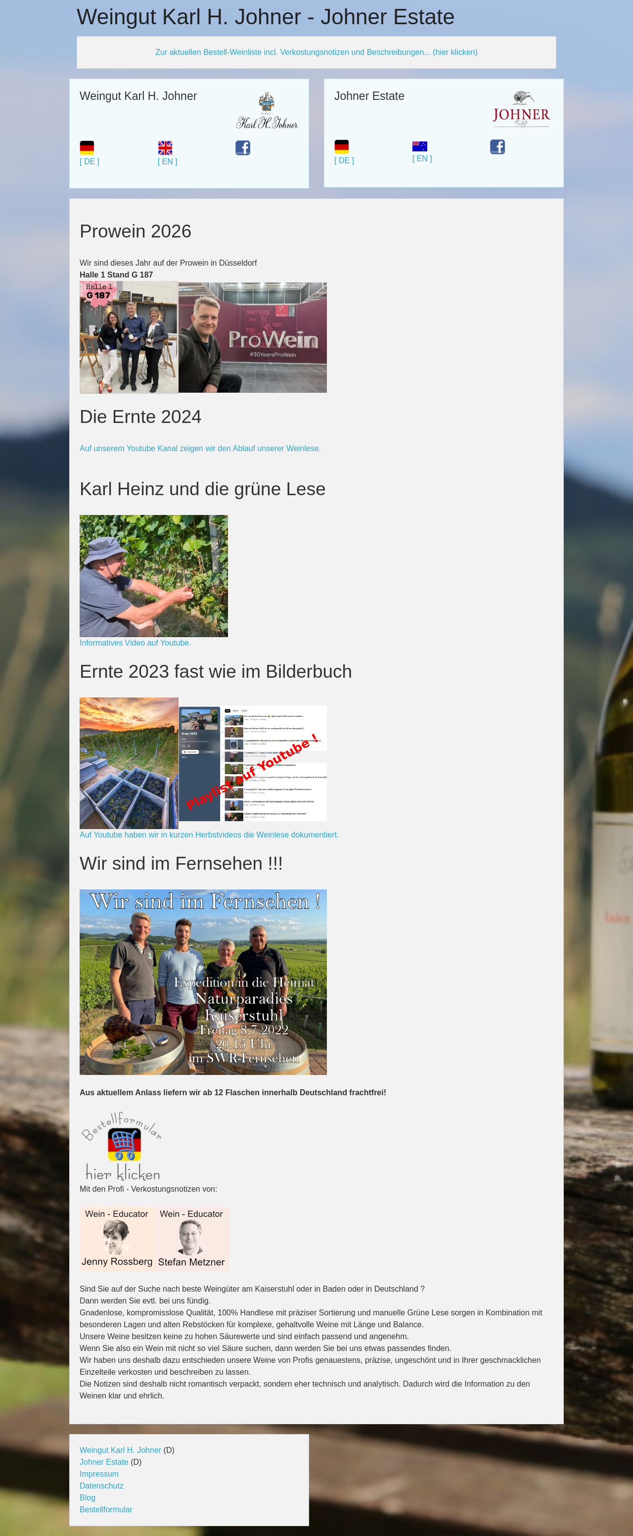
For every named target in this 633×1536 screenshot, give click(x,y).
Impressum (99, 1474)
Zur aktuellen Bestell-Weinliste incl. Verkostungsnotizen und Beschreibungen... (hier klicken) (316, 52)
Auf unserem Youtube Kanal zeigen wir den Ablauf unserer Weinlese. (200, 448)
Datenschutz (102, 1486)
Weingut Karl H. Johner (120, 1450)
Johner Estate (104, 1462)
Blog (87, 1497)
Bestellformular (106, 1509)
